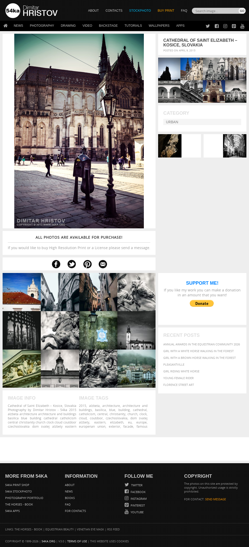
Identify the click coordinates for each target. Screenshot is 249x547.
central (102, 414)
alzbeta (94, 406)
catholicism (87, 414)
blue (112, 410)
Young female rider (178, 378)
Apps (180, 26)
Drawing (68, 26)
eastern (99, 422)
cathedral (140, 410)
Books (70, 498)
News (18, 26)
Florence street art (178, 385)
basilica (100, 410)
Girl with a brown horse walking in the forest (199, 358)
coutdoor (96, 418)
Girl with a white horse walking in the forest (198, 351)
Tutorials (133, 26)
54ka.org (48, 541)
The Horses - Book (19, 504)
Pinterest (137, 505)
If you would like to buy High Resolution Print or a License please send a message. (79, 242)
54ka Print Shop (17, 485)
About (70, 485)
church (132, 414)
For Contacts (75, 511)
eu (130, 422)
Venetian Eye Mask (90, 529)
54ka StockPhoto (18, 491)
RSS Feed (113, 529)
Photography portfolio (24, 498)
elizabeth (116, 422)
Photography (42, 26)
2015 (82, 406)
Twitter (136, 485)
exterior (114, 426)
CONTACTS (114, 10)
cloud (83, 418)
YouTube (137, 512)
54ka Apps (12, 511)
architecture (111, 406)
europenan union (92, 426)
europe (141, 422)
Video (87, 26)
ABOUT (93, 10)
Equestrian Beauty (59, 529)
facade (128, 426)
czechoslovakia (116, 418)
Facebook (138, 492)
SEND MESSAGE (215, 499)
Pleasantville (173, 364)
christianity (117, 414)
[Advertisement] (125, 449)
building (124, 410)
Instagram (138, 499)
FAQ (184, 10)
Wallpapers (159, 26)
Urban (172, 121)
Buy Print (166, 10)
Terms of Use (77, 541)
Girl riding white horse (181, 371)
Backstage (108, 26)
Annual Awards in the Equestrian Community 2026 (201, 344)
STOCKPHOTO (140, 10)
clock (143, 414)
